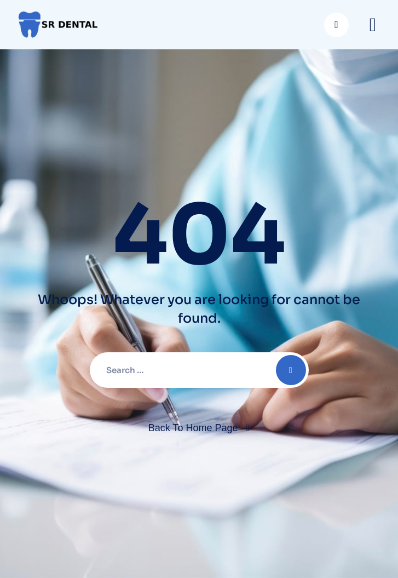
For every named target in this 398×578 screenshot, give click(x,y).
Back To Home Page (193, 427)
